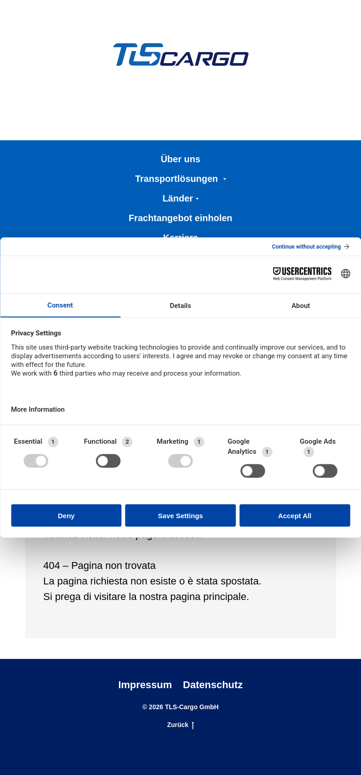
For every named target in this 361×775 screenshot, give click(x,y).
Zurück (180, 725)
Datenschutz (213, 684)
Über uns (180, 159)
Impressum (145, 684)
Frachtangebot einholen (180, 218)
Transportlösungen (178, 179)
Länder (177, 198)
